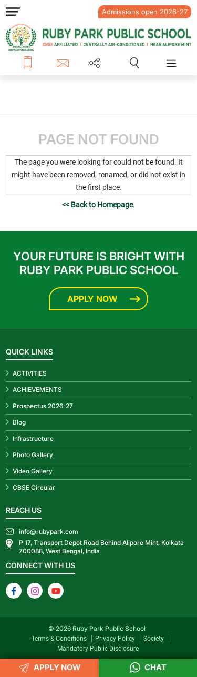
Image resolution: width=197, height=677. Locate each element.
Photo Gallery (33, 455)
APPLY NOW (49, 668)
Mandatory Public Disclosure (98, 648)
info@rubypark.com (64, 63)
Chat (148, 668)
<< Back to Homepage (97, 204)
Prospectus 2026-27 (43, 406)
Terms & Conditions (59, 638)
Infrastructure (33, 438)
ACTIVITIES (30, 373)
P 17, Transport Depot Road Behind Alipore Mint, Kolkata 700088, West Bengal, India (101, 547)
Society (153, 638)
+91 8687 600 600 (40, 63)
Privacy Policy (115, 638)
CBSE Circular (34, 487)
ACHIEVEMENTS (37, 389)
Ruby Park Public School (109, 628)
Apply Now (92, 299)
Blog (19, 422)
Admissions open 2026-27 (145, 11)
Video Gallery (33, 471)
